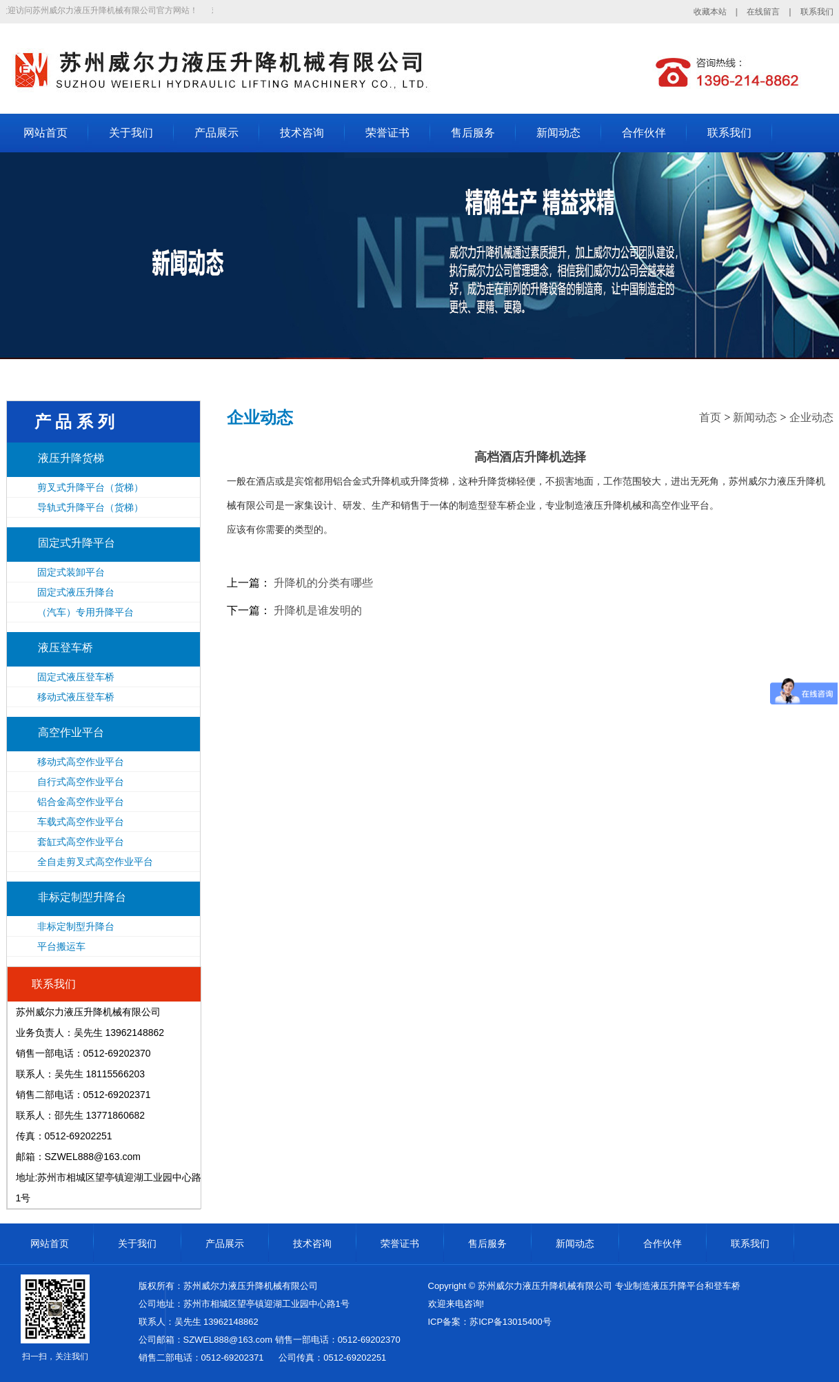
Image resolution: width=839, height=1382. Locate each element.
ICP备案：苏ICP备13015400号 (490, 1322)
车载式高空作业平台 (80, 821)
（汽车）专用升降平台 (85, 612)
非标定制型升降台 (82, 897)
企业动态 (811, 417)
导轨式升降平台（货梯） (90, 507)
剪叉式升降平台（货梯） (90, 487)
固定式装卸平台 (71, 572)
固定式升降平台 (76, 543)
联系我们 (816, 12)
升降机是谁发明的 (318, 610)
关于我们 (131, 133)
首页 (710, 417)
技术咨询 (302, 133)
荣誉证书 (387, 133)
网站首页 (45, 133)
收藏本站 (710, 12)
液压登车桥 (65, 647)
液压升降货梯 (71, 458)
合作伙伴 (644, 133)
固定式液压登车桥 (75, 676)
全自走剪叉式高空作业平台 (95, 861)
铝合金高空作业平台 (80, 801)
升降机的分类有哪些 (323, 583)
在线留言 (763, 12)
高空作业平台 (71, 732)
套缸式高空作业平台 (80, 841)
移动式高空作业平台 (80, 761)
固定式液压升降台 (75, 592)
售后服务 (473, 133)
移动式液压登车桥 (75, 696)
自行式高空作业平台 (80, 781)
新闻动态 (558, 133)
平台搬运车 (61, 946)
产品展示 (216, 133)
